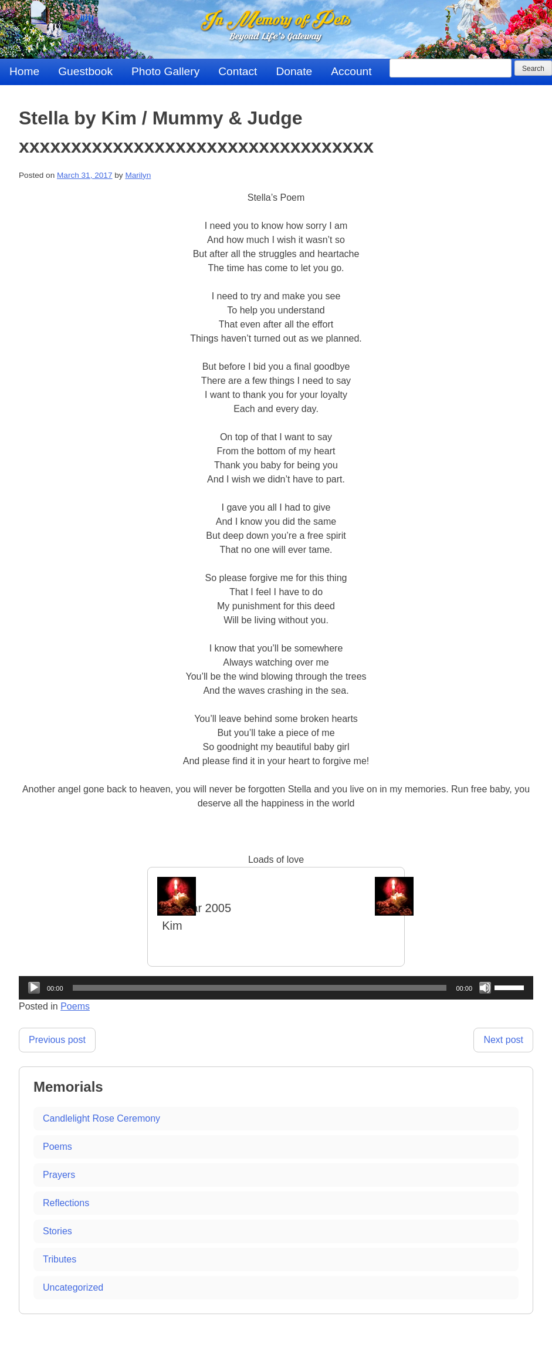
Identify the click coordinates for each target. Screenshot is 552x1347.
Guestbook (85, 71)
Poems (75, 1006)
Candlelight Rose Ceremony (101, 1118)
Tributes (59, 1259)
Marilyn (138, 175)
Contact (237, 71)
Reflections (66, 1203)
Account (351, 71)
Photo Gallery (165, 71)
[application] (276, 988)
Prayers (59, 1175)
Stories (57, 1231)
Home (24, 71)
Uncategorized (73, 1287)
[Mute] (485, 988)
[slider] (260, 988)
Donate (294, 71)
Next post (503, 1040)
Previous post (57, 1040)
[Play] (34, 988)
